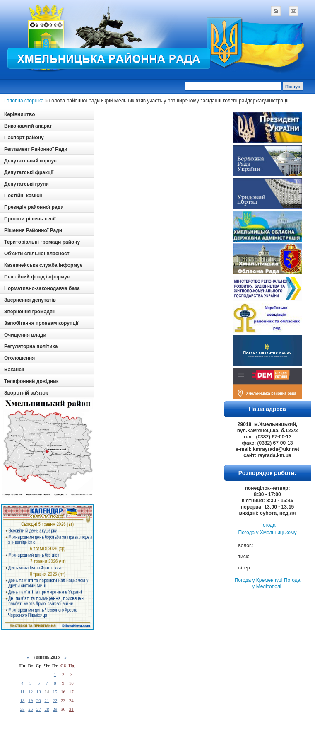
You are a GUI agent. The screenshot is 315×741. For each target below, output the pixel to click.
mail (293, 10)
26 (30, 709)
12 (30, 691)
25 (22, 709)
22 (55, 700)
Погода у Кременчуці (259, 580)
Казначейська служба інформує (43, 265)
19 (30, 700)
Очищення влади (25, 335)
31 (71, 709)
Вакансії (14, 370)
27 (38, 709)
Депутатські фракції (28, 172)
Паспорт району (24, 137)
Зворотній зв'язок (26, 393)
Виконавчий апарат (28, 126)
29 (55, 709)
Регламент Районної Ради (35, 149)
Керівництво (19, 114)
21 (46, 700)
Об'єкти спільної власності (37, 254)
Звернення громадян (29, 312)
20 (38, 700)
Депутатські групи (26, 184)
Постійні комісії (23, 196)
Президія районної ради (34, 207)
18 (22, 700)
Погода (267, 525)
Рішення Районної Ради (33, 230)
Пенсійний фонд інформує (37, 277)
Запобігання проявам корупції (41, 323)
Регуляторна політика (31, 346)
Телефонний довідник (31, 381)
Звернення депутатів (30, 300)
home (275, 10)
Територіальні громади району (42, 242)
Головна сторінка (23, 101)
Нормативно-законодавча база (42, 288)
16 (63, 691)
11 (22, 691)
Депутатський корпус (30, 161)
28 (46, 709)
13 (38, 691)
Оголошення (19, 358)
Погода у (267, 532)
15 (55, 691)
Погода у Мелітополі (276, 583)
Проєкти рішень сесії (29, 219)
